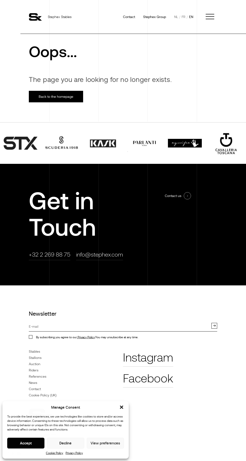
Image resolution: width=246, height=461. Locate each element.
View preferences (105, 443)
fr (183, 17)
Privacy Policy (74, 453)
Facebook (148, 378)
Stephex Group (154, 17)
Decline (65, 443)
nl (176, 17)
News (33, 383)
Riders (33, 370)
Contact (129, 17)
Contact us (173, 196)
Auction (34, 364)
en (191, 17)
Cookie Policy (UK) (42, 395)
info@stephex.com (99, 254)
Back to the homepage (56, 96)
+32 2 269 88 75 (49, 254)
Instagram (148, 357)
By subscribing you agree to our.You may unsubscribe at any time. (87, 337)
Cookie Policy (54, 453)
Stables (34, 351)
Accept (26, 443)
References (37, 376)
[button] (121, 407)
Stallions (35, 358)
